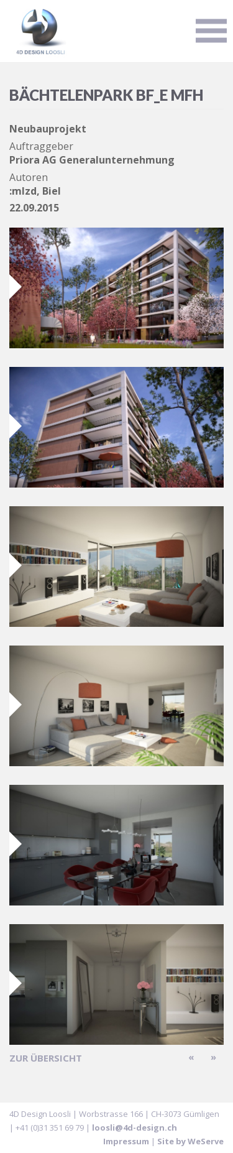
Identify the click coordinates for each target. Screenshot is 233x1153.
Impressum (126, 1141)
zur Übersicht (45, 1058)
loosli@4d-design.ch (134, 1127)
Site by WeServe (190, 1141)
